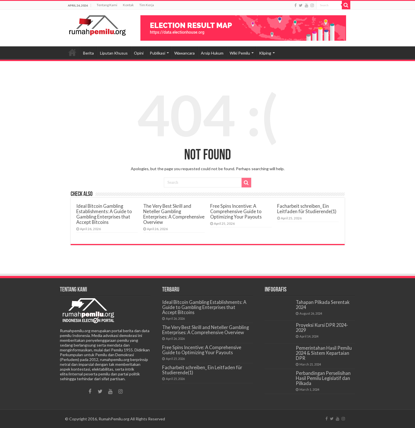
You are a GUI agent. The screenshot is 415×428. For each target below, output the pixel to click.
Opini (139, 53)
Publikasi (157, 53)
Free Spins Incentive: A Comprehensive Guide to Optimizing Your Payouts (236, 211)
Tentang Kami (107, 5)
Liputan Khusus (114, 53)
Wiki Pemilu (240, 53)
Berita (88, 53)
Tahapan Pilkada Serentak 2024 (322, 304)
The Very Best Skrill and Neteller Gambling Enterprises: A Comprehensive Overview (174, 214)
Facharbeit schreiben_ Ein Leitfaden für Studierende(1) (306, 208)
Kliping (265, 53)
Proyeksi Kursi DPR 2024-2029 (322, 327)
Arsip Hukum (212, 53)
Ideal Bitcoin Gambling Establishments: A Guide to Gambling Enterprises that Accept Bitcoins (104, 214)
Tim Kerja (146, 5)
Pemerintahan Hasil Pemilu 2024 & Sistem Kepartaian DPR (324, 353)
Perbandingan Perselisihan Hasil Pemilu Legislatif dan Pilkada (323, 378)
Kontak (128, 5)
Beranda (72, 52)
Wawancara (184, 53)
